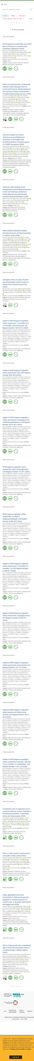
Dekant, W (9, 335)
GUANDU (13, 923)
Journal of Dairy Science (13, 868)
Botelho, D (22, 330)
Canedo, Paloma (7, 54)
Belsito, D (16, 330)
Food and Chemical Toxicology (15, 345)
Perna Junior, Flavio (8, 908)
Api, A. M (5, 330)
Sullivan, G (24, 341)
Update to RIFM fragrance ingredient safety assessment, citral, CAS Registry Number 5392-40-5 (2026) (16, 372)
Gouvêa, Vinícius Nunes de (13, 959)
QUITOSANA (11, 299)
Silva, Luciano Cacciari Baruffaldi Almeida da (15, 200)
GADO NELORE (7, 923)
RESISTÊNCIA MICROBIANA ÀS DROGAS (14, 162)
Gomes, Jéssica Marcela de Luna (11, 821)
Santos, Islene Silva (17, 54)
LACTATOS (23, 299)
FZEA (4, 108)
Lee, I (5, 338)
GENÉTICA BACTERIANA (24, 160)
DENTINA (5, 299)
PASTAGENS (26, 923)
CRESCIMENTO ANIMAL (9, 113)
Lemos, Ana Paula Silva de (23, 153)
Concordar (15, 1057)
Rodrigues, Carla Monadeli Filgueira (12, 242)
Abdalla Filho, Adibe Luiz (22, 906)
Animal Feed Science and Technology (17, 916)
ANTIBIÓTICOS (21, 209)
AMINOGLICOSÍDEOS (24, 165)
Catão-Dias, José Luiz (23, 55)
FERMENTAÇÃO (23, 922)
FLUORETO (6, 301)
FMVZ (9, 61)
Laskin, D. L (23, 336)
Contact (30, 1011)
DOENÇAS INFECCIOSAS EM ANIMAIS (18, 63)
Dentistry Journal (11, 828)
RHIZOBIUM (14, 165)
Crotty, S (15, 333)
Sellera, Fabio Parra (10, 154)
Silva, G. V (5, 909)
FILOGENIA (6, 167)
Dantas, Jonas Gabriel (21, 861)
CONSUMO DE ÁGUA (20, 871)
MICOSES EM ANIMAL (9, 64)
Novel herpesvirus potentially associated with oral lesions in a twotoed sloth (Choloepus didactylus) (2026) (17, 46)
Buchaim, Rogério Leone (11, 823)
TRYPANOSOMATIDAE (9, 256)
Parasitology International (14, 251)
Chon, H (5, 333)
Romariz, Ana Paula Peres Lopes (11, 237)
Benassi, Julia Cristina (16, 239)
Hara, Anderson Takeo (25, 292)
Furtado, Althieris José (9, 906)
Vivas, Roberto (16, 148)
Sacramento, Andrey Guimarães (11, 146)
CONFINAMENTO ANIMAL (17, 111)
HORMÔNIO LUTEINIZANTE (10, 972)
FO (24, 295)
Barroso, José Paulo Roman (18, 101)
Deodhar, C (16, 335)
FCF (17, 158)
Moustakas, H (11, 338)
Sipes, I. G (18, 341)
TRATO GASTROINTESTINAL (18, 115)
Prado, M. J (6, 862)
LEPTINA (20, 972)
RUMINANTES (12, 260)
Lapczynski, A (16, 336)
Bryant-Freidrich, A (7, 331)
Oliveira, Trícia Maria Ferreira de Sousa (13, 247)
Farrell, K (21, 335)
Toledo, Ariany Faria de (16, 859)
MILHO (8, 115)
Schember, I (26, 340)
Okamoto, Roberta (26, 821)
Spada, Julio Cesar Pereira (20, 240)
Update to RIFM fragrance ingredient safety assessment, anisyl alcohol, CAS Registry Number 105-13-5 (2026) (16, 665)
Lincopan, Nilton (21, 154)
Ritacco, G (13, 340)
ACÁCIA (18, 299)
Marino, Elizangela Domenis (16, 862)
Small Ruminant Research (14, 106)
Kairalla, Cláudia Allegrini (15, 290)
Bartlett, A (10, 330)
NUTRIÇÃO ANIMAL (8, 973)
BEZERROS (11, 871)
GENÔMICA (12, 167)
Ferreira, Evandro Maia (20, 104)
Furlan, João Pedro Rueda (22, 198)
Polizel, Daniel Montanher (9, 957)
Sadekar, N (19, 340)
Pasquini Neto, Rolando (21, 908)
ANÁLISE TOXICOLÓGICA (15, 348)
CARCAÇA (10, 109)
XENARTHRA (18, 64)
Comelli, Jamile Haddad (9, 99)
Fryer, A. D (27, 335)
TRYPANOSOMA (21, 254)
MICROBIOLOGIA (12, 160)
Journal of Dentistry (12, 295)
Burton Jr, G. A (17, 331)
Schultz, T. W (6, 341)
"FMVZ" (14, 16)
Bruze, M (28, 330)
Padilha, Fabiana (12, 55)
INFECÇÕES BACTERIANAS (10, 211)
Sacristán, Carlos (7, 50)
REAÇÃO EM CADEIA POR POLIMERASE (19, 258)
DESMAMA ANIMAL (8, 873)
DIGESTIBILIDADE (14, 922)
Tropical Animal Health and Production (17, 964)
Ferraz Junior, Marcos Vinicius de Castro (13, 954)
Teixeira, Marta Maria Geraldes (17, 245)
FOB (24, 828)
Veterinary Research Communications (17, 59)
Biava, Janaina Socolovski (20, 97)
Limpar (31, 18)
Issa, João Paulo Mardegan (15, 824)
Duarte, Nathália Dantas (19, 819)
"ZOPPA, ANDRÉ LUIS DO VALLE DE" (13, 19)
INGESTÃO (19, 923)
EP (26, 295)
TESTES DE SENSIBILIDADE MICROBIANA (14, 163)
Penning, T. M (25, 338)
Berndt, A (22, 911)
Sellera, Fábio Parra (8, 198)
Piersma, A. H (6, 340)
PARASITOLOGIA (12, 254)
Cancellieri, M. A (25, 331)
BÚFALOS (5, 260)
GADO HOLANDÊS (19, 873)
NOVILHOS (26, 972)
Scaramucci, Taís (12, 292)
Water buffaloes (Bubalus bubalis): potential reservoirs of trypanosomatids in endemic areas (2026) (17, 233)
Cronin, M (10, 333)
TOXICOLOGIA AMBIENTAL (16, 350)
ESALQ (29, 106)
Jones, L (5, 336)
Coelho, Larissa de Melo (22, 909)
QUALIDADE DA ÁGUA (14, 875)
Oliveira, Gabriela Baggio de (20, 956)
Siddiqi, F (12, 341)
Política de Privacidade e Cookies (20, 1049)
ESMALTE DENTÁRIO (24, 297)
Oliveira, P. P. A (17, 913)
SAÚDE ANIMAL (24, 875)
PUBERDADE (17, 973)
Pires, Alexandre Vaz (8, 104)
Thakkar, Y (5, 343)
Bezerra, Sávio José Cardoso (10, 289)
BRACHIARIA (11, 920)
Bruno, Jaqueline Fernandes (10, 911)
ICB (14, 158)
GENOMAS (28, 162)
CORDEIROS (19, 113)
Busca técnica (21, 1011)
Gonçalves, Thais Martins (14, 149)
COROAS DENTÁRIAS (15, 833)
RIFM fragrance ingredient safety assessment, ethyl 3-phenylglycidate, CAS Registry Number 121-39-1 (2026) (16, 469)
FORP (4, 830)
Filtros (5, 16)
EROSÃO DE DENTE (13, 297)
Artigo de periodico (8, 36)
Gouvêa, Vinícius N (25, 102)
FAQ (5, 1011)
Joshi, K (10, 336)
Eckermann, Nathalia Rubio (10, 96)
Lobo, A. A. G (12, 909)
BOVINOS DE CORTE (13, 968)
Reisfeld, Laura (18, 50)
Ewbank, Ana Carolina (8, 57)
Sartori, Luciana (7, 202)
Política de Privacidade (12, 1011)
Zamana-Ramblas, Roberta (21, 52)
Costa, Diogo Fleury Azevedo (10, 102)
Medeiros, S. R (9, 913)
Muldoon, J (19, 338)
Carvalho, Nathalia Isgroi (9, 857)
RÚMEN (5, 925)
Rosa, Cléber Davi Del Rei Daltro (11, 818)
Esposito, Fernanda (18, 151)
